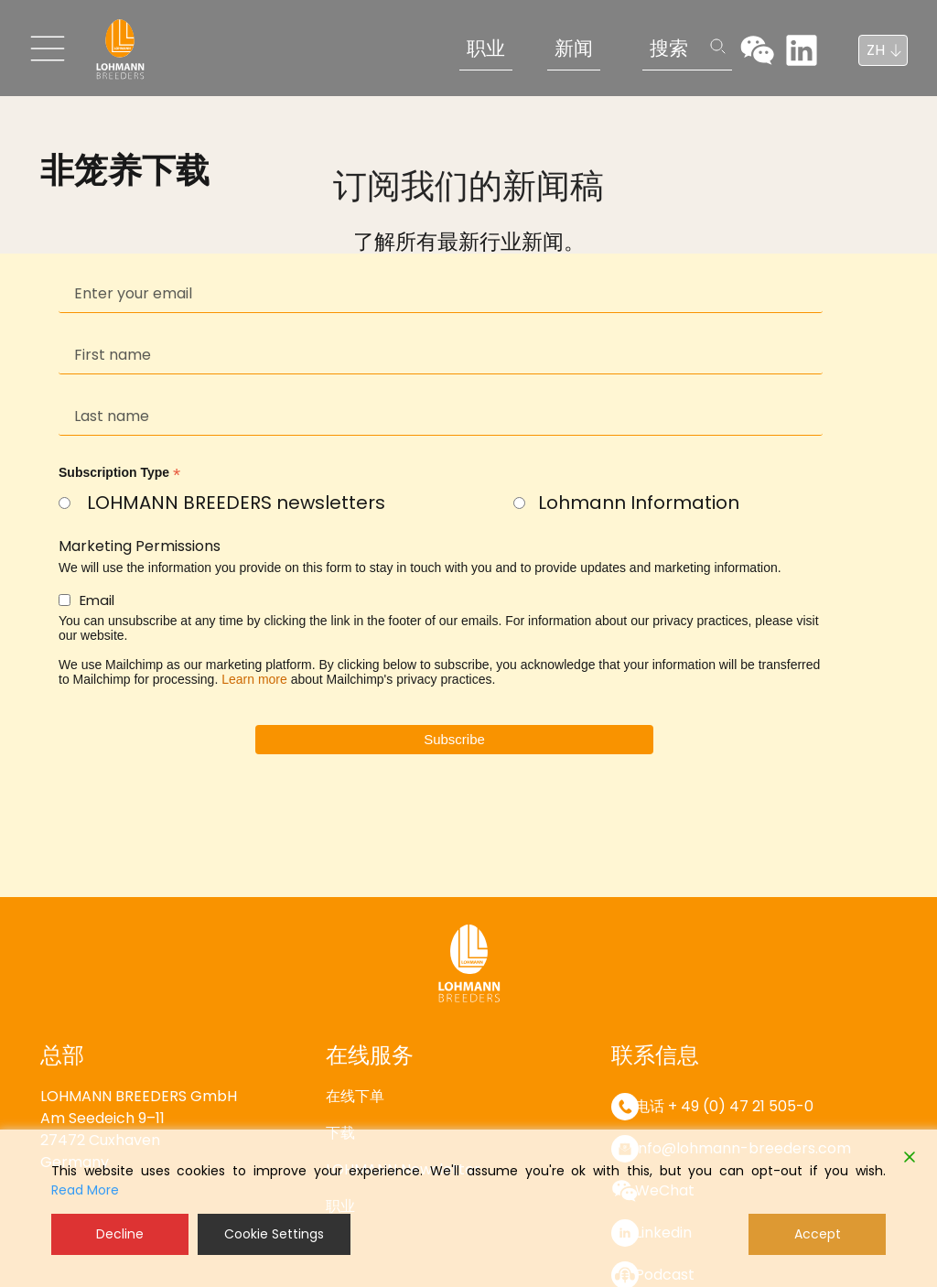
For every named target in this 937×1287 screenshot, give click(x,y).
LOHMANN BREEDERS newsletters (236, 502)
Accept (817, 1234)
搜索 (669, 48)
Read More (85, 1190)
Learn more (254, 679)
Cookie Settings (274, 1234)
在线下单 (355, 1096)
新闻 (574, 48)
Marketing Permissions (140, 546)
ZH (876, 49)
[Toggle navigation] (48, 48)
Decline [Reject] (120, 1234)
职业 (486, 48)
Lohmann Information (638, 502)
